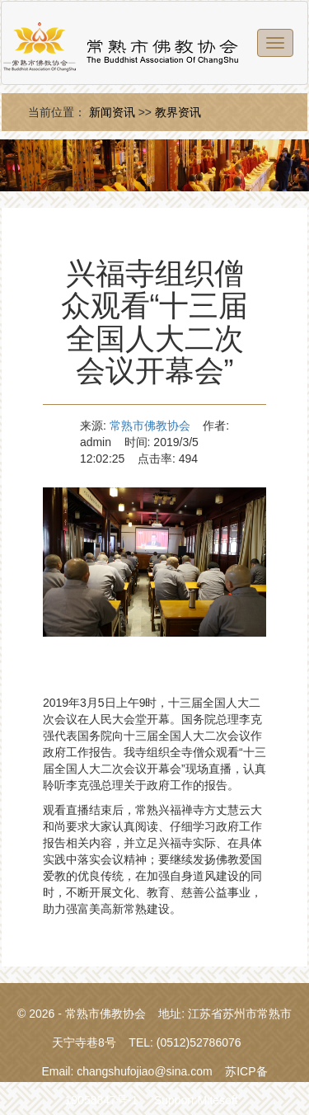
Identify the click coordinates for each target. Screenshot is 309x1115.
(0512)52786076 (199, 1042)
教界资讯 (178, 112)
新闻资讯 (112, 112)
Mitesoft (218, 1100)
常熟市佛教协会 (150, 425)
